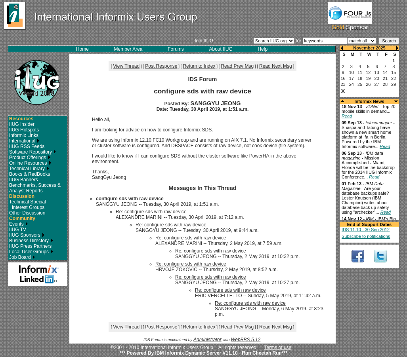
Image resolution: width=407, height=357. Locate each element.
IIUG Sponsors (27, 235)
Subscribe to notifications (366, 236)
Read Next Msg (275, 66)
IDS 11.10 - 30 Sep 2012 (366, 229)
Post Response (161, 66)
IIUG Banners (23, 179)
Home (82, 49)
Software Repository (32, 152)
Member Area (128, 49)
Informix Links (23, 135)
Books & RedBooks (29, 174)
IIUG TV (17, 229)
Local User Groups (31, 251)
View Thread (126, 66)
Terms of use (278, 347)
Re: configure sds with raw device (151, 212)
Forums (176, 49)
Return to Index (199, 66)
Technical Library (29, 168)
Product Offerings (30, 157)
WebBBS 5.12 (245, 339)
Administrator (207, 339)
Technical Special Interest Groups (27, 204)
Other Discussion (27, 213)
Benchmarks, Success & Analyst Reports (35, 188)
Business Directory (31, 240)
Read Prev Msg (237, 66)
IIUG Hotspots (24, 130)
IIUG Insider (21, 124)
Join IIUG (203, 41)
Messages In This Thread (202, 188)
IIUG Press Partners (30, 246)
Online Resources (30, 163)
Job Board (22, 257)
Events (18, 224)
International (24, 141)
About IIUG (220, 49)
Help (263, 49)
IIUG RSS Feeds (26, 146)
